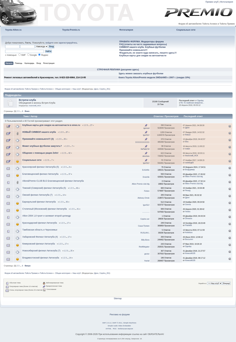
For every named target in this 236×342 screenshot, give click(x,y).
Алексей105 (190, 253)
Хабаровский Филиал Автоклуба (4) (40, 237)
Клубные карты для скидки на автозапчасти (142, 55)
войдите (49, 43)
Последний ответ (193, 116)
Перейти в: (202, 283)
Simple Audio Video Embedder (119, 326)
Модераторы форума (152, 41)
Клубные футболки (155, 47)
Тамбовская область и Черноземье (39, 230)
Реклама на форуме (120, 314)
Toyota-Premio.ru (71, 30)
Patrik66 (188, 225)
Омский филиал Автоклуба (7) (37, 195)
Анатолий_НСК (35, 106)
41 (78, 209)
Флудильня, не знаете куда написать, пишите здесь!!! (148, 53)
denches (145, 156)
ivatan (187, 149)
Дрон (96, 89)
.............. (145, 212)
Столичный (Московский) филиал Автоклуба (44, 209)
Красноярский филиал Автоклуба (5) (40, 167)
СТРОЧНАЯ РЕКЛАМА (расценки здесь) (118, 69)
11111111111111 (142, 142)
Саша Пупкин (143, 226)
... (21, 111)
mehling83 (189, 163)
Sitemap (118, 298)
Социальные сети (186, 30)
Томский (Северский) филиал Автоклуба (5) (44, 188)
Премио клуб (212, 2)
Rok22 (188, 135)
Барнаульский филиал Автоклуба (39, 202)
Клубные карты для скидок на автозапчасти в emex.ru (51, 125)
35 (67, 202)
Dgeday (200, 100)
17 (68, 223)
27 (91, 125)
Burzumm (189, 239)
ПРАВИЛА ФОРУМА (129, 41)
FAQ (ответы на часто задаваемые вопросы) (143, 44)
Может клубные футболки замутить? (42, 146)
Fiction (146, 191)
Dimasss (188, 218)
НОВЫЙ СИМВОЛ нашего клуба (39, 132)
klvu (186, 142)
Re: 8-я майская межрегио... (192, 103)
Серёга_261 (104, 89)
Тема (26, 116)
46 (77, 188)
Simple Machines (129, 323)
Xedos (187, 211)
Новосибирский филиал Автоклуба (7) (41, 250)
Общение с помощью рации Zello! (40, 153)
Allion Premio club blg (194, 176)
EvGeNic (146, 170)
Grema (188, 204)
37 (69, 174)
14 (64, 195)
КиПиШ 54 (145, 149)
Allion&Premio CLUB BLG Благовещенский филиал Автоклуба (53, 181)
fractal (147, 261)
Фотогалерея (226, 2)
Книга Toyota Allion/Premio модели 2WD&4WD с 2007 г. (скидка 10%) (154, 77)
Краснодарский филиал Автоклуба (39, 223)
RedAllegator (144, 247)
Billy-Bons (145, 240)
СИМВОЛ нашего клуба (131, 47)
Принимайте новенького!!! (133, 50)
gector (146, 254)
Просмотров (171, 116)
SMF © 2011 (117, 323)
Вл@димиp (190, 169)
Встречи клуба (27, 100)
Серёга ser (145, 219)
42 (69, 153)
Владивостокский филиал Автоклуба (40, 258)
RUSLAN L (145, 233)
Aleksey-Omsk (143, 198)
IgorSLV (146, 135)
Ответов (158, 116)
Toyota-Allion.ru (13, 30)
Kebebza (188, 232)
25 (65, 139)
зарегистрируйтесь (67, 43)
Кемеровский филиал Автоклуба (38, 244)
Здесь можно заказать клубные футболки (141, 73)
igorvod (146, 128)
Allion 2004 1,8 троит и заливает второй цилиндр (46, 216)
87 (67, 132)
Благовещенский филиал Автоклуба (40, 174)
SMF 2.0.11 (106, 323)
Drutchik (146, 177)
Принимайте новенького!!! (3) (38, 139)
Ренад (187, 190)
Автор (33, 116)
